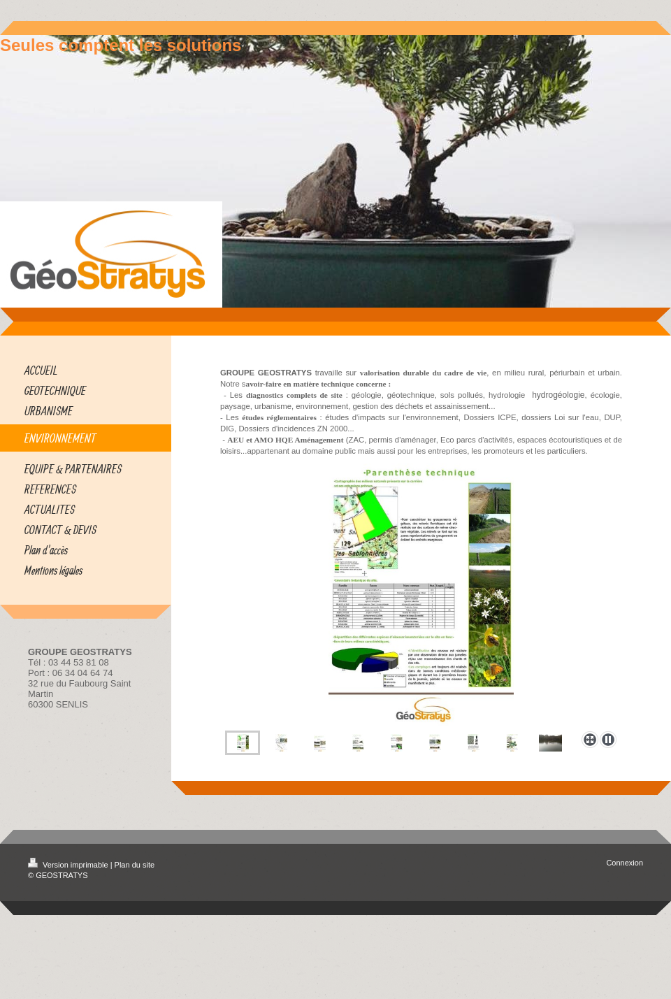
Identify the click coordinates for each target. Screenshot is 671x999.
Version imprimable (69, 865)
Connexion (624, 862)
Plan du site (134, 865)
